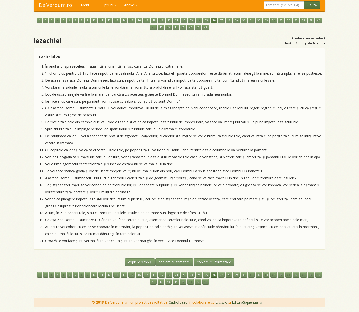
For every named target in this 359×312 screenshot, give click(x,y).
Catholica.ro (178, 302)
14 (124, 20)
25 (206, 20)
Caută (312, 5)
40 (318, 20)
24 (198, 20)
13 (116, 20)
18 (154, 20)
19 (161, 20)
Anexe (131, 5)
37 (296, 20)
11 (101, 20)
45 (183, 27)
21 (176, 20)
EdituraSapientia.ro (247, 302)
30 (243, 20)
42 (160, 27)
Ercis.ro (221, 302)
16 (139, 20)
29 (236, 20)
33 (266, 20)
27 (221, 20)
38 (303, 20)
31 (251, 20)
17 (146, 20)
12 (109, 20)
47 (198, 27)
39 (311, 20)
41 (153, 27)
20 (169, 20)
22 (183, 20)
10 (94, 20)
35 (281, 20)
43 (168, 27)
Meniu (87, 5)
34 (273, 20)
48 (205, 27)
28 (228, 20)
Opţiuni (109, 5)
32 (258, 20)
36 (288, 20)
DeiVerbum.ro (55, 5)
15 (131, 20)
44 (175, 27)
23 (191, 20)
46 (190, 27)
